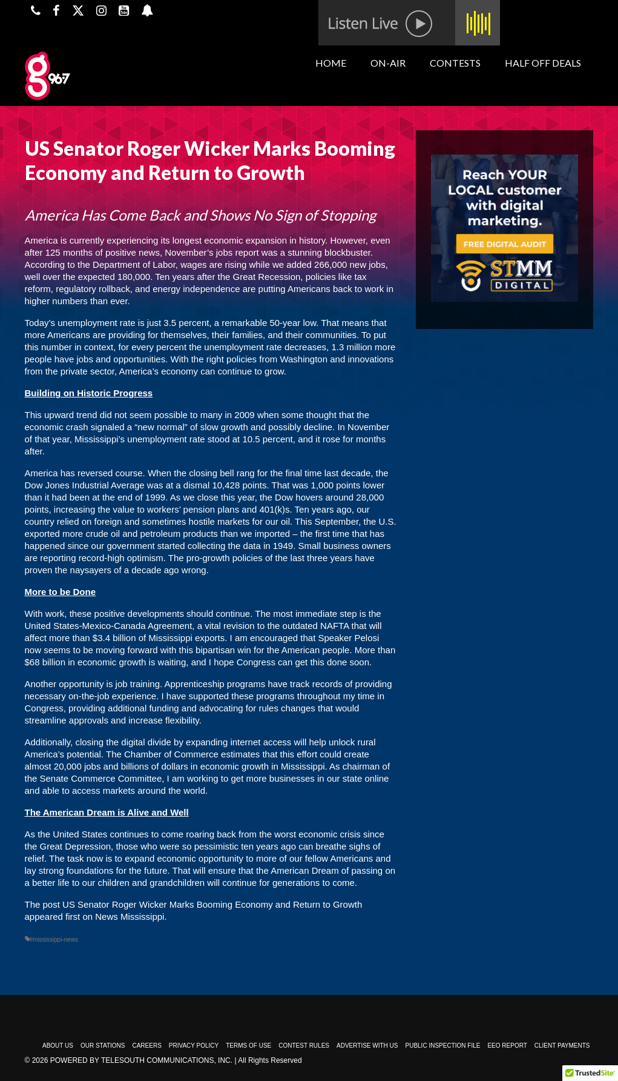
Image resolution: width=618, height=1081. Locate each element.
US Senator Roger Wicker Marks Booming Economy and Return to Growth (212, 904)
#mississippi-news (54, 939)
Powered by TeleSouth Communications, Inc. (141, 1060)
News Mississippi (129, 916)
